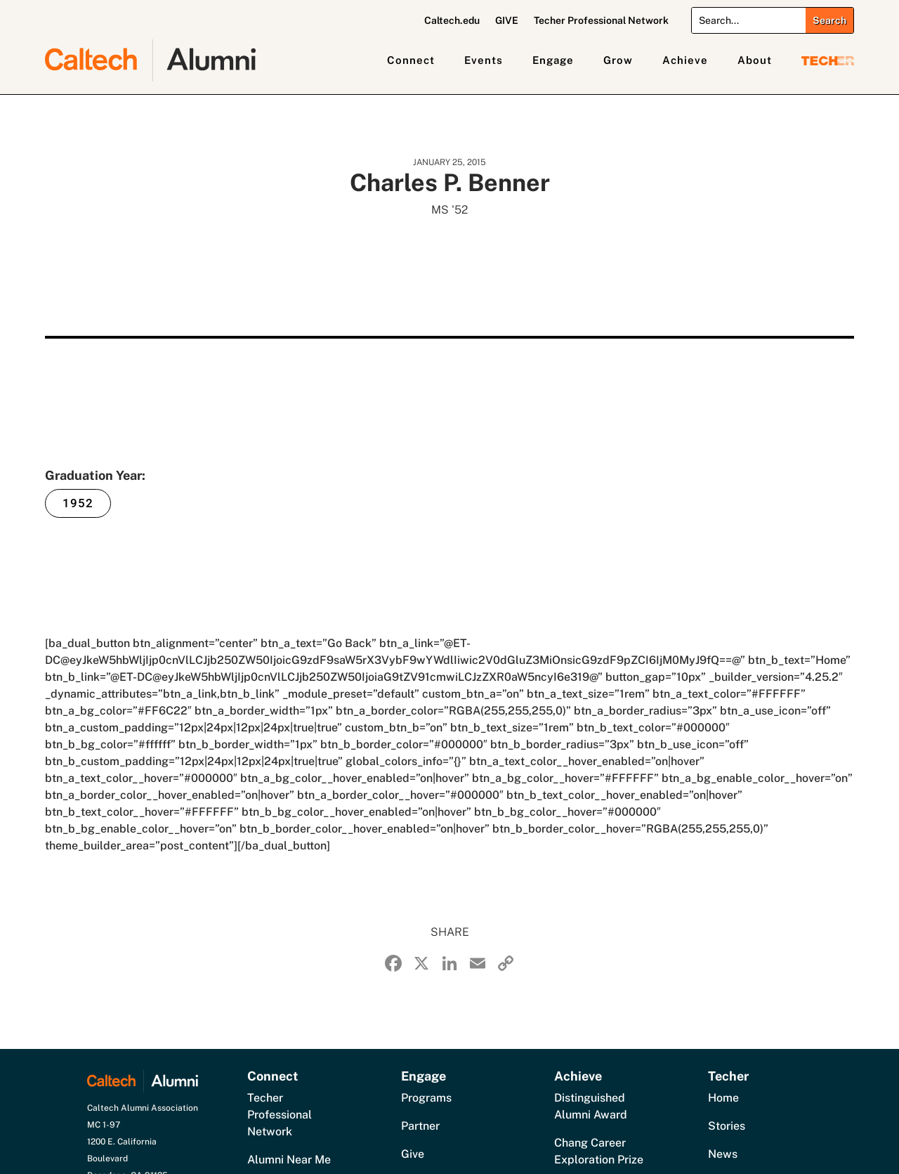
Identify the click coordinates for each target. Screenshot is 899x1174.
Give (412, 1154)
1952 (78, 503)
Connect (411, 60)
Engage (553, 60)
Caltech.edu (452, 20)
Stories (726, 1126)
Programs (426, 1097)
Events (483, 60)
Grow (618, 60)
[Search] (749, 20)
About (754, 60)
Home (723, 1097)
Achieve (685, 60)
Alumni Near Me (289, 1159)
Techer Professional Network (601, 20)
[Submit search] (829, 20)
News (722, 1154)
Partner (420, 1126)
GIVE (506, 20)
